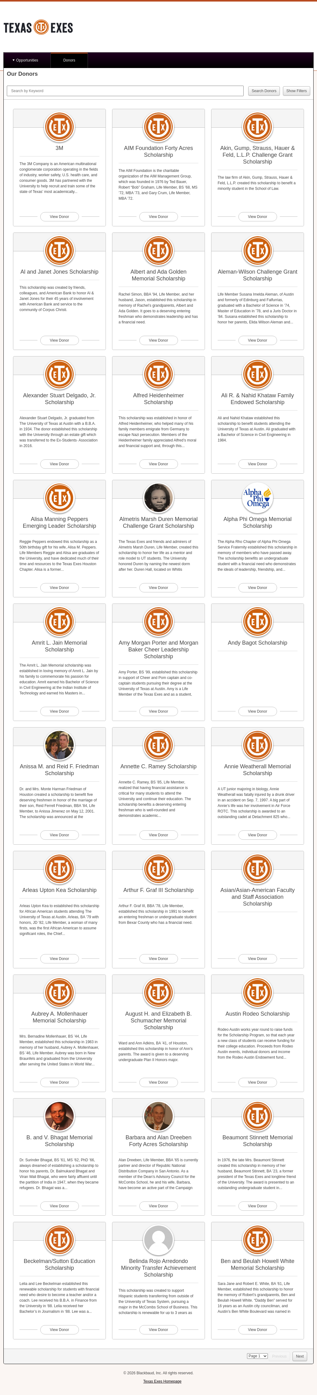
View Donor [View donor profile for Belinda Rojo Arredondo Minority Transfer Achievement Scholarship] (158, 1330)
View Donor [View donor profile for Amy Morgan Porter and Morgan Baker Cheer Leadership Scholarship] (158, 711)
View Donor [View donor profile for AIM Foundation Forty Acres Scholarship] (158, 217)
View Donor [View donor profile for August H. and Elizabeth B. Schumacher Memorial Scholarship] (158, 1082)
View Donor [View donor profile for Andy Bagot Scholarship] (257, 711)
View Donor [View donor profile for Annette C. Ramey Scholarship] (158, 835)
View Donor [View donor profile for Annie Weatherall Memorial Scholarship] (257, 835)
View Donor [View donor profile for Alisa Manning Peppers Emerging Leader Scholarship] (59, 588)
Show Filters (296, 91)
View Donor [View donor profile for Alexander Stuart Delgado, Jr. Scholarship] (59, 464)
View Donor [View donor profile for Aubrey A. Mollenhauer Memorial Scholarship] (59, 1082)
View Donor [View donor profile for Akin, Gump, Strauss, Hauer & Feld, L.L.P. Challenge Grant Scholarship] (257, 217)
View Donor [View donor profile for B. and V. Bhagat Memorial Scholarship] (59, 1206)
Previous (279, 1356)
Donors (69, 60)
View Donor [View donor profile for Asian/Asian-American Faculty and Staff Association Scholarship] (257, 959)
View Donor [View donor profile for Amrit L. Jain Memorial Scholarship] (59, 711)
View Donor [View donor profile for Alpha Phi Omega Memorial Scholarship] (257, 588)
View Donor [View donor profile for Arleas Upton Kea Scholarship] (59, 959)
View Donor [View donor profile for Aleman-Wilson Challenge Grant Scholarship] (257, 340)
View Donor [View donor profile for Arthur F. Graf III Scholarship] (158, 959)
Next (300, 1356)
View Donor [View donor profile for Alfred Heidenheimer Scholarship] (158, 464)
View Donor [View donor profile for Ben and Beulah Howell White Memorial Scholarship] (257, 1330)
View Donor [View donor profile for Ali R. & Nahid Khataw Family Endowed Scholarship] (257, 464)
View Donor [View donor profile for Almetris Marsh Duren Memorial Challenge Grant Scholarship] (158, 588)
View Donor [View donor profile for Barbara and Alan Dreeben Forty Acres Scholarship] (158, 1206)
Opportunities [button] (27, 60)
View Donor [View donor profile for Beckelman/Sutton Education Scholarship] (59, 1330)
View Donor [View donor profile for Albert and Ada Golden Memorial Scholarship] (158, 340)
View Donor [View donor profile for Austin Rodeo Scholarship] (257, 1082)
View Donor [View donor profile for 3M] (59, 217)
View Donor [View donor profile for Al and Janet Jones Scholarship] (59, 340)
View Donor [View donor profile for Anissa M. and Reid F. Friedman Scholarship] (59, 835)
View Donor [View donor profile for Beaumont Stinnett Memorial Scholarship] (257, 1206)
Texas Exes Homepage (162, 1381)
